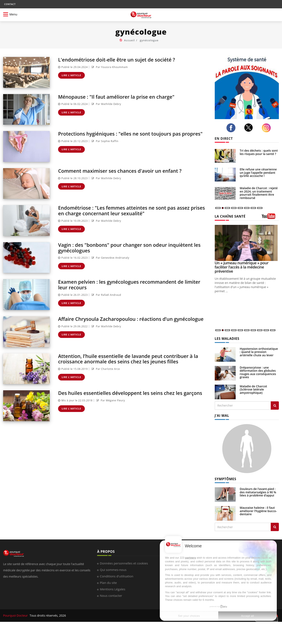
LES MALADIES (227, 338)
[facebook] (232, 127)
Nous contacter (111, 595)
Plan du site (108, 583)
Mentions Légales (112, 589)
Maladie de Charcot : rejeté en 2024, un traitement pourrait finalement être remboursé (259, 193)
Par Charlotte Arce (105, 369)
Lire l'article (71, 75)
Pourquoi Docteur (16, 615)
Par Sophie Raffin (104, 141)
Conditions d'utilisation (116, 576)
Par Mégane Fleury (110, 400)
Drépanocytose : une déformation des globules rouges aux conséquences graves (258, 372)
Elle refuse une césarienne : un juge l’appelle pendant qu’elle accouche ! (259, 172)
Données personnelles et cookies (124, 563)
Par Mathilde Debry (105, 104)
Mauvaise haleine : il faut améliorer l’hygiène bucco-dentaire (258, 511)
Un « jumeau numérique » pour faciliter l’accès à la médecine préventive (242, 267)
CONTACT (9, 4)
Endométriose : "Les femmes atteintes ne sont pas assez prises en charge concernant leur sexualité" (125, 210)
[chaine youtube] (270, 217)
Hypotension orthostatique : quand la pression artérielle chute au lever (259, 352)
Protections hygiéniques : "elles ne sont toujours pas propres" (132, 133)
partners (190, 557)
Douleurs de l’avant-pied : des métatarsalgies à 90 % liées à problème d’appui (258, 492)
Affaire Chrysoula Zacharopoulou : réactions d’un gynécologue (133, 318)
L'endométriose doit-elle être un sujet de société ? (118, 59)
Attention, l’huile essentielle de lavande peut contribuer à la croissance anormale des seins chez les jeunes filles (130, 359)
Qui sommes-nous (113, 570)
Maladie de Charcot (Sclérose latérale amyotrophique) (253, 389)
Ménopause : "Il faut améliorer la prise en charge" (118, 96)
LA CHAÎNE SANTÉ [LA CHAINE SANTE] (230, 216)
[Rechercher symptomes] (275, 527)
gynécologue (149, 40)
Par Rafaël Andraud (105, 294)
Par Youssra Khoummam (109, 67)
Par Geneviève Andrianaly (109, 257)
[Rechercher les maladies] (275, 405)
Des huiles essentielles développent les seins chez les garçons (132, 392)
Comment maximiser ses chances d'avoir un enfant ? (121, 170)
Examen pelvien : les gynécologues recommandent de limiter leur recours (131, 284)
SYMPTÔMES (225, 479)
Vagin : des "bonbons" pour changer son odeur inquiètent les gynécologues (131, 247)
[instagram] (267, 127)
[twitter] (249, 127)
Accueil (129, 40)
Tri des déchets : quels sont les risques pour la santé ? (259, 152)
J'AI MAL (222, 415)
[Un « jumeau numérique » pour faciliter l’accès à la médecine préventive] (247, 243)
